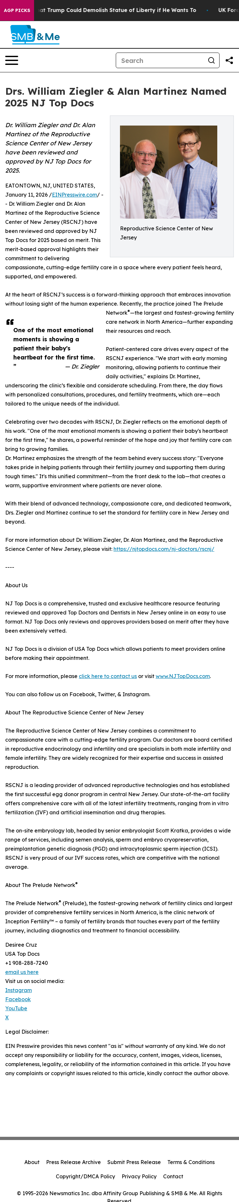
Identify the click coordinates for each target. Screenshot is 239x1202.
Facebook (18, 999)
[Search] (160, 60)
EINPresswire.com (74, 194)
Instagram (18, 990)
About (32, 1162)
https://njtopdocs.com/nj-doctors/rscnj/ (164, 549)
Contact (173, 1176)
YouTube (16, 1008)
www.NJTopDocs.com (183, 676)
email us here (22, 972)
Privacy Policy (139, 1176)
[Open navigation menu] (11, 60)
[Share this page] (229, 60)
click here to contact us (108, 676)
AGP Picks (17, 10)
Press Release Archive (73, 1162)
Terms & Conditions (191, 1162)
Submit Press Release (134, 1162)
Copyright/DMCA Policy (85, 1176)
